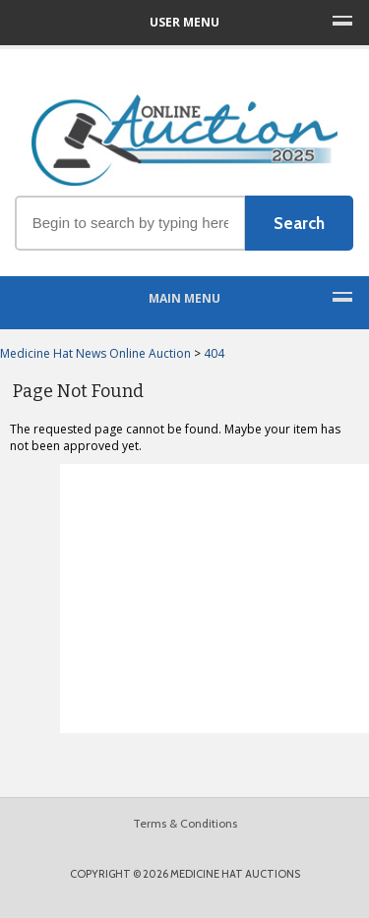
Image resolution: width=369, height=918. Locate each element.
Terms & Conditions (185, 823)
